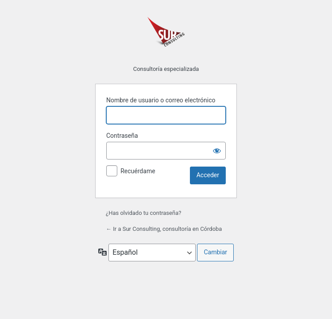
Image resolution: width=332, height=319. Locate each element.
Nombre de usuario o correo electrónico (161, 100)
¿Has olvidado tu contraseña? (143, 213)
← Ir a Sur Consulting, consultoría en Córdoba (164, 229)
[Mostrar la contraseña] (217, 151)
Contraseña (122, 135)
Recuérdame (137, 171)
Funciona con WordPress (166, 35)
